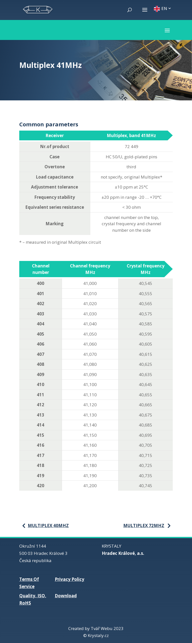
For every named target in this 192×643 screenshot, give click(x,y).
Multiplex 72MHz (143, 525)
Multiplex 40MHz (48, 525)
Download (66, 596)
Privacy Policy (69, 579)
